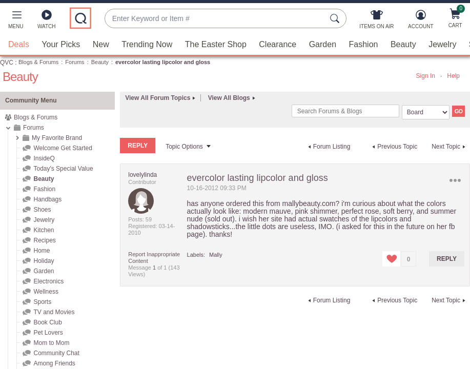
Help (453, 75)
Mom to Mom (51, 342)
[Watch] (46, 21)
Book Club (47, 322)
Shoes (42, 209)
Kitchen (43, 230)
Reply (447, 258)
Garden (322, 44)
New (101, 44)
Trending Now (146, 44)
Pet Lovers (48, 332)
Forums (74, 62)
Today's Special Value (63, 168)
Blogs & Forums (38, 62)
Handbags (47, 199)
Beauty (403, 44)
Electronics (48, 281)
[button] (15, 21)
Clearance (277, 44)
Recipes (44, 240)
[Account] (420, 21)
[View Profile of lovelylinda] (142, 174)
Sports (42, 301)
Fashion (363, 44)
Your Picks (61, 44)
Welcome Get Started (62, 148)
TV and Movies (53, 312)
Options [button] (455, 180)
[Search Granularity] (425, 112)
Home (41, 250)
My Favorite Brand (57, 137)
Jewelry (442, 44)
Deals (18, 44)
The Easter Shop (216, 44)
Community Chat (56, 353)
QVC (6, 62)
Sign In (425, 75)
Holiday (43, 260)
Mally (215, 255)
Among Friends (54, 363)
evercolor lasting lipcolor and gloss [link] (162, 62)
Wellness (45, 291)
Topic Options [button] (184, 146)
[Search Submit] (336, 18)
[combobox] (215, 18)
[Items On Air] (376, 21)
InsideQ (43, 158)
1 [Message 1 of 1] (154, 267)
